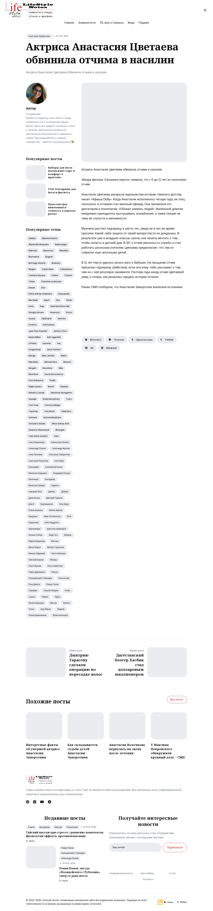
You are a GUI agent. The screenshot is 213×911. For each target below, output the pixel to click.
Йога (69, 516)
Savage (32, 399)
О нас (172, 873)
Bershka (64, 250)
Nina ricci (33, 374)
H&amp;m (46, 318)
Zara (56, 436)
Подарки (143, 23)
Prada (52, 380)
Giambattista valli (59, 306)
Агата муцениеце (37, 442)
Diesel (32, 287)
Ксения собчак (35, 535)
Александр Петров (69, 858)
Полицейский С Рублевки (73, 853)
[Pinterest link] (28, 802)
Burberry (56, 263)
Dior (43, 287)
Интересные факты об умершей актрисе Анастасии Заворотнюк (43, 751)
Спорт (67, 590)
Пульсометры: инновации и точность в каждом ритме (61, 209)
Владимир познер (61, 473)
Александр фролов (61, 448)
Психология (63, 578)
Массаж (54, 541)
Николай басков (36, 559)
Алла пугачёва (35, 454)
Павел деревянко (37, 572)
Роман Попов (67, 848)
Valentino (66, 411)
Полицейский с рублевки (40, 578)
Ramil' (51, 386)
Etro (58, 300)
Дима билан (34, 497)
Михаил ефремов (37, 553)
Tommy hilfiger (52, 405)
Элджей (60, 609)
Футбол (66, 603)
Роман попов (52, 584)
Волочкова (33, 479)
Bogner (49, 256)
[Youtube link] (42, 802)
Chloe (32, 281)
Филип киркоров (36, 603)
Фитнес (53, 603)
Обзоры (53, 559)
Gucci (69, 312)
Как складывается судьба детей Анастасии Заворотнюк (83, 751)
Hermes (62, 318)
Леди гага (53, 535)
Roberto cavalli (36, 392)
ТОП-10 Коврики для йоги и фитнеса (62, 190)
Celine (54, 275)
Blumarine (34, 256)
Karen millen (35, 337)
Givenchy (55, 312)
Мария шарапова (37, 541)
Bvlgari (32, 269)
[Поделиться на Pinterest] (109, 348)
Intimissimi (48, 324)
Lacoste (47, 343)
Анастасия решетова (38, 460)
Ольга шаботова (55, 565)
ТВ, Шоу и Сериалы (112, 23)
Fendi (69, 300)
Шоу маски (46, 609)
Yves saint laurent (38, 436)
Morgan (32, 368)
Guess (32, 318)
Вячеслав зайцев (37, 485)
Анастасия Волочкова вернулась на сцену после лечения (127, 749)
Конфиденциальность (121, 873)
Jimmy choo (60, 331)
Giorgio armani (36, 312)
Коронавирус (35, 528)
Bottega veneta (37, 263)
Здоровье (33, 516)
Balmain (33, 250)
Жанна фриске (55, 510)
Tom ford (33, 405)
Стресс (32, 596)
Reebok (64, 386)
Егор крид (64, 504)
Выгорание (50, 479)
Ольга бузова (35, 565)
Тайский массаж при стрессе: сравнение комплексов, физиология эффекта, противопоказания (65, 834)
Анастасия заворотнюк (59, 454)
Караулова (33, 522)
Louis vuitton (54, 349)
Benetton (48, 250)
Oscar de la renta (53, 374)
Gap (42, 306)
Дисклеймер (147, 873)
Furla (31, 306)
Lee (59, 343)
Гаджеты (55, 485)
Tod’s (69, 399)
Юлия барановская (37, 615)
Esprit (47, 300)
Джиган (51, 491)
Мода (131, 23)
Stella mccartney (51, 399)
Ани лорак (59, 460)
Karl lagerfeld (54, 337)
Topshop (33, 411)
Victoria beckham (52, 417)
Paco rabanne (36, 380)
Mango (32, 355)
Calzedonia (66, 269)
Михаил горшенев (55, 547)
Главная (69, 23)
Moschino (47, 368)
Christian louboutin (51, 281)
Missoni (67, 362)
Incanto (33, 324)
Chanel (68, 275)
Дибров (64, 491)
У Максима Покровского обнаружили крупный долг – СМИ (168, 751)
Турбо (57, 596)
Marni (63, 355)
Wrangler (60, 429)
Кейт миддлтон (52, 522)
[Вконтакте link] (34, 802)
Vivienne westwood (39, 429)
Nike (61, 368)
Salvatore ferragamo (61, 392)
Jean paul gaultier (38, 331)
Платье (54, 572)
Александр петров (37, 448)
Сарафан (33, 590)
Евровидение (46, 504)
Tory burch (49, 411)
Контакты (148, 879)
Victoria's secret (37, 423)
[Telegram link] (49, 802)
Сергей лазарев (51, 590)
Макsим (67, 535)
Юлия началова (60, 615)
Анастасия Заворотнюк (39, 36)
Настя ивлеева (58, 553)
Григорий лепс (35, 491)
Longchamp (35, 349)
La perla (32, 343)
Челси (31, 609)
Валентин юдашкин (38, 473)
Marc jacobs (48, 355)
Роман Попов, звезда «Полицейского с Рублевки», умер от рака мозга (80, 872)
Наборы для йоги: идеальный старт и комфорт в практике (61, 172)
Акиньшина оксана (60, 442)
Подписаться (175, 847)
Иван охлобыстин (52, 516)
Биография (34, 467)
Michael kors (50, 362)
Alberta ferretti (49, 238)
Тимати (45, 596)
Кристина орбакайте (56, 528)
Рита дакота (34, 584)
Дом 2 (31, 504)
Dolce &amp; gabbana (40, 293)
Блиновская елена (54, 467)
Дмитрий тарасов (54, 497)
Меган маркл (35, 547)
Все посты (176, 699)
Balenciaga (61, 244)
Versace (33, 417)
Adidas (32, 238)
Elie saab (33, 300)
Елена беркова (36, 510)
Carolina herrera (37, 275)
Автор (31, 108)
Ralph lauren (35, 386)
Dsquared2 (63, 293)
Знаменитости (87, 23)
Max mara (33, 362)
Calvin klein (48, 269)
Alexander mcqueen (39, 244)
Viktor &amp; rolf (60, 423)
